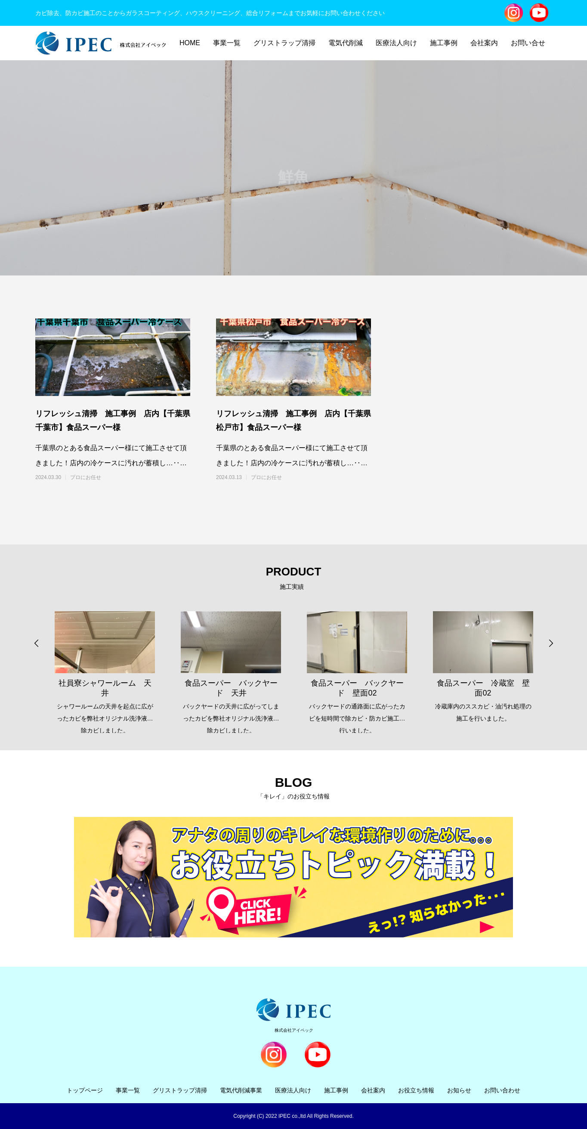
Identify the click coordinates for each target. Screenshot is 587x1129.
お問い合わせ (502, 1090)
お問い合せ (528, 42)
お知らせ (459, 1090)
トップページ (85, 1090)
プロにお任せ (85, 477)
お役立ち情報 (416, 1090)
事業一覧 (227, 42)
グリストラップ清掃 (284, 42)
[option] (105, 665)
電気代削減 (345, 42)
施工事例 (443, 42)
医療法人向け (396, 42)
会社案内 (484, 42)
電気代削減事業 (241, 1090)
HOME (189, 42)
